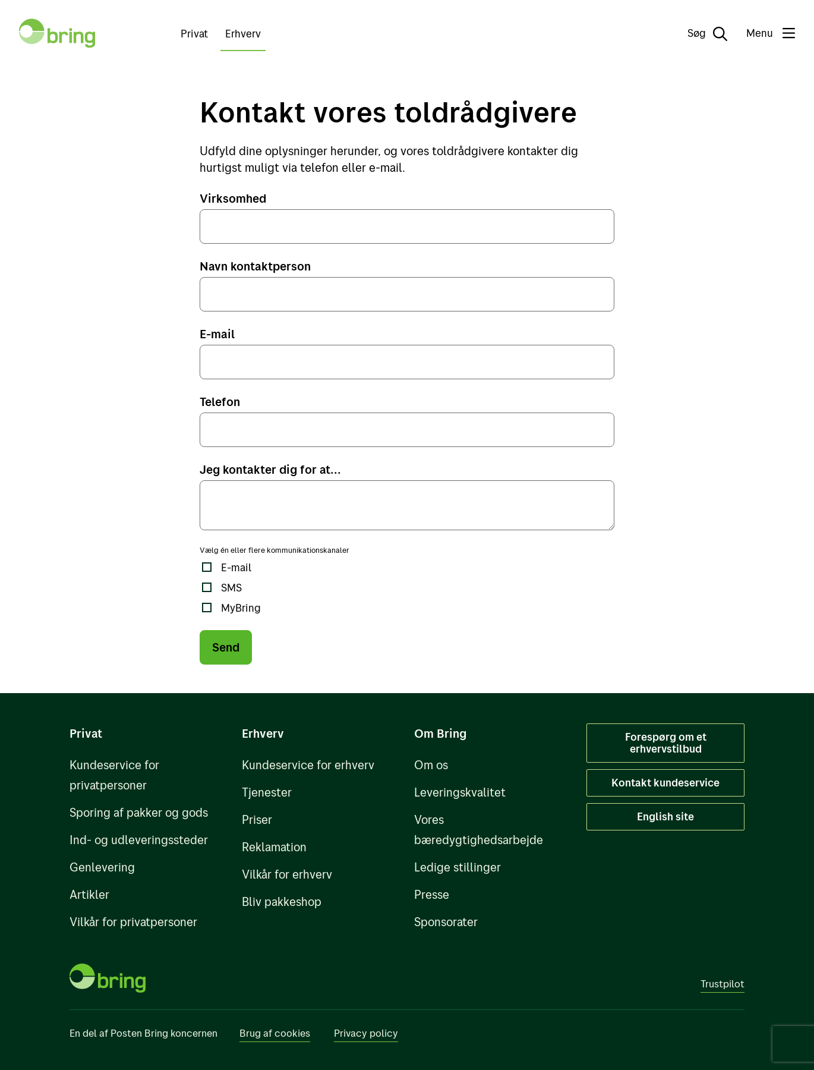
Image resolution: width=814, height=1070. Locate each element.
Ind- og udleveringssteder (139, 839)
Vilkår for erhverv (287, 874)
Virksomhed (233, 198)
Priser (257, 819)
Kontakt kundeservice (665, 782)
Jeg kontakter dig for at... (270, 469)
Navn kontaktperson (255, 266)
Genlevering (102, 867)
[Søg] (699, 33)
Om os (431, 764)
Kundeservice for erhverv (308, 764)
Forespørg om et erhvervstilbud (665, 743)
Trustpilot (722, 983)
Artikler (89, 894)
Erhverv (243, 33)
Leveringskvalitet (460, 792)
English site (665, 816)
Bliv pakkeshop (281, 901)
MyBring (241, 608)
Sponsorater (446, 921)
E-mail (217, 333)
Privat (194, 33)
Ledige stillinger (457, 867)
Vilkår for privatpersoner (133, 921)
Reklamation (274, 846)
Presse (431, 894)
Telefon (220, 401)
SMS (231, 587)
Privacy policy (366, 1033)
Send (225, 647)
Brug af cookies (274, 1033)
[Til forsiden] (57, 33)
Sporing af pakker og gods (139, 812)
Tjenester (267, 792)
